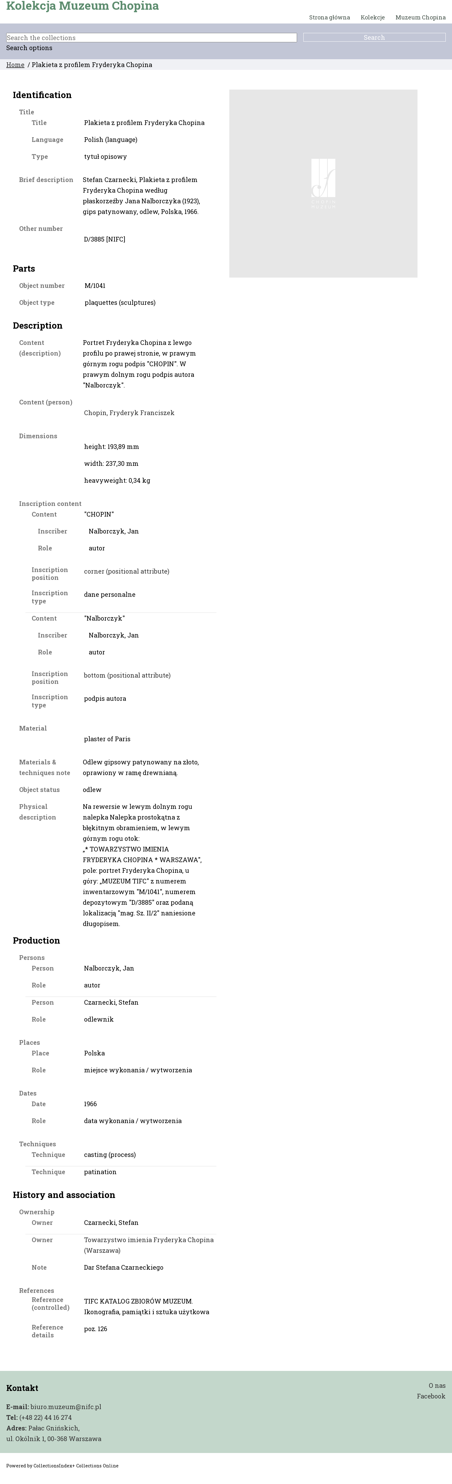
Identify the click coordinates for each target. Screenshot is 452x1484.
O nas (437, 1385)
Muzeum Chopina (421, 17)
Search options (29, 48)
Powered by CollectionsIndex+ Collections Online (62, 1466)
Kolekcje (373, 17)
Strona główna (329, 17)
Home (15, 64)
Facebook (431, 1396)
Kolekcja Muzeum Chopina (82, 5)
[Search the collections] (151, 37)
